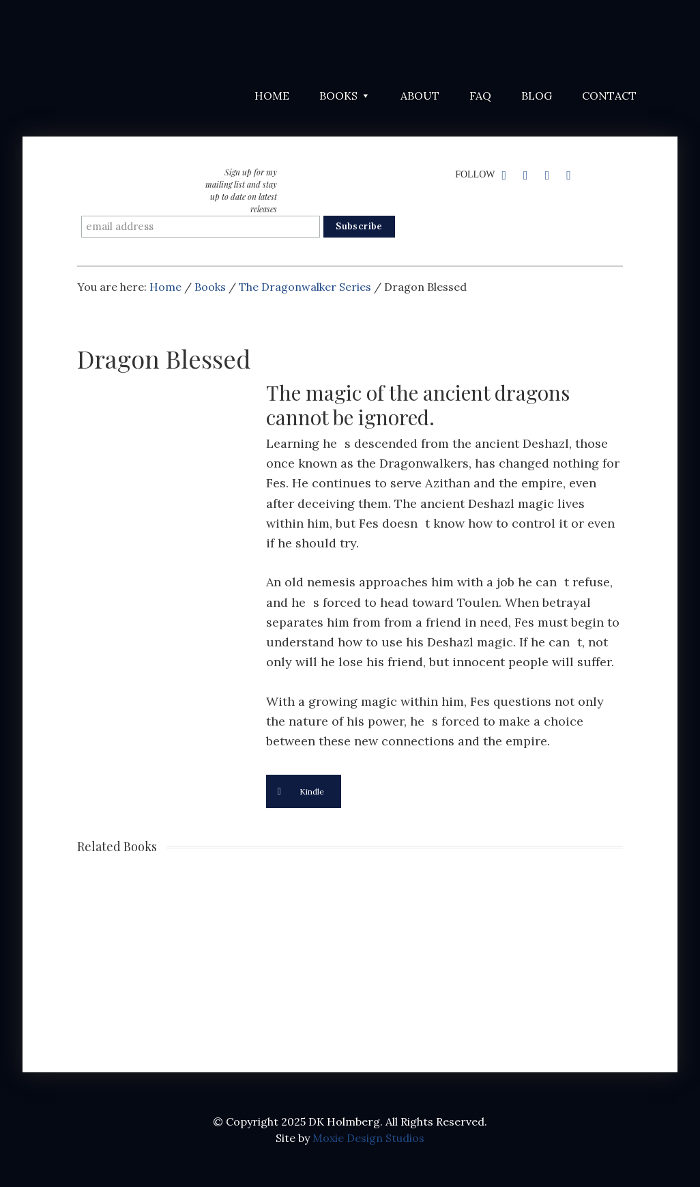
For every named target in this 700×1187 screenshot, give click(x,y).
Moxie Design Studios (368, 1138)
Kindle (301, 791)
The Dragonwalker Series (305, 287)
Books (210, 287)
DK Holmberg (186, 41)
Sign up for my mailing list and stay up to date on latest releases (241, 190)
